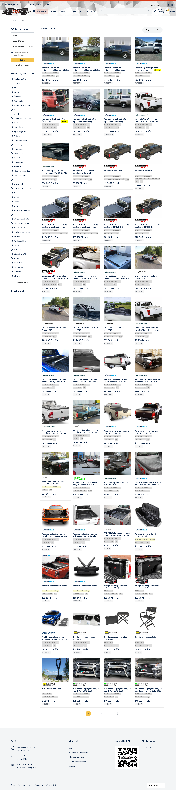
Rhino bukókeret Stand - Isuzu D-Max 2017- (54, 330)
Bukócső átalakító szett (20, 105)
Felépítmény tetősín (19, 144)
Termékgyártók (17, 291)
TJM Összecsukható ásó (51, 691)
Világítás (15, 276)
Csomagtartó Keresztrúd (21, 118)
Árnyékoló (16, 96)
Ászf (46, 788)
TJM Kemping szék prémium (146, 640)
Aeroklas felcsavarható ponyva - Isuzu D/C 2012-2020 (117, 433)
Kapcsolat (72, 769)
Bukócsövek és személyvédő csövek (22, 111)
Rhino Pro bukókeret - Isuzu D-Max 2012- (116, 330)
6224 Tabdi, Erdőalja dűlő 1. (12, 4)
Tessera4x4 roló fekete (144, 171)
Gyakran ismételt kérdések (77, 764)
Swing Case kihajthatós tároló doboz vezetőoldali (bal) (147, 589)
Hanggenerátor (18, 162)
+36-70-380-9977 (23, 753)
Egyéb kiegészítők (19, 131)
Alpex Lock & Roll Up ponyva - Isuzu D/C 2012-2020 (54, 484)
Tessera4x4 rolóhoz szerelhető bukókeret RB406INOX (116, 226)
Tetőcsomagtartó (18, 267)
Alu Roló (15, 92)
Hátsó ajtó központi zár (21, 171)
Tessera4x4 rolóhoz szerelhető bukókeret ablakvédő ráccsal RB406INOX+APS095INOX (54, 226)
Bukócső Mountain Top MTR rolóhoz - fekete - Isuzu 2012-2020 (85, 278)
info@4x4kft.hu (22, 762)
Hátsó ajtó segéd (18, 175)
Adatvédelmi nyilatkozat (76, 760)
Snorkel (15, 258)
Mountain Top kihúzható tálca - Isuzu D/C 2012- (117, 485)
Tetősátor (16, 271)
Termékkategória (18, 73)
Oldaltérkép (52, 788)
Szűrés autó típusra (19, 29)
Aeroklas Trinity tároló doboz (85, 588)
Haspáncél (16, 166)
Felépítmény (16, 136)
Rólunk (71, 751)
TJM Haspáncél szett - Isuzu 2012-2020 (84, 641)
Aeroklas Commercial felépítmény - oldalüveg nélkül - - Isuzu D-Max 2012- (55, 69)
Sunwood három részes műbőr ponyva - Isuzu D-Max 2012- (85, 485)
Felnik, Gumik (17, 149)
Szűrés (21, 20)
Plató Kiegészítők (18, 228)
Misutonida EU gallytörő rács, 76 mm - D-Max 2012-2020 (116, 692)
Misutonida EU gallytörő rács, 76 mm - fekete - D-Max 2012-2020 (147, 692)
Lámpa (15, 201)
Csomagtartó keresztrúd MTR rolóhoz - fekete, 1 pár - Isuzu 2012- (85, 382)
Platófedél (16, 236)
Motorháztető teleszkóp (20, 210)
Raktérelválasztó (18, 250)
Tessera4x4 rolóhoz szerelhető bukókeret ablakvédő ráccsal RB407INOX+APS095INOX (85, 226)
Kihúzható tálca (17, 184)
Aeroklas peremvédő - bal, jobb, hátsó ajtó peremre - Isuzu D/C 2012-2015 (148, 485)
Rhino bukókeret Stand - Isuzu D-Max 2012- (147, 278)
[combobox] (157, 5)
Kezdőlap (14, 20)
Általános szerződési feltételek (78, 755)
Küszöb (15, 197)
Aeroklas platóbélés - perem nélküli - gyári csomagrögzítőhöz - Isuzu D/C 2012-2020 (54, 537)
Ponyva (15, 245)
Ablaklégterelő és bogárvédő (18, 81)
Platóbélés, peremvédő (20, 232)
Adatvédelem (39, 788)
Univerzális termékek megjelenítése (19, 53)
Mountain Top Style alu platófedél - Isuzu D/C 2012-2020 (54, 433)
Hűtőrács (15, 180)
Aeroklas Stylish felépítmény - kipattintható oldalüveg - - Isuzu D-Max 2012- (85, 120)
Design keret (17, 127)
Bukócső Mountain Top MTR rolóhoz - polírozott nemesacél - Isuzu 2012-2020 (117, 278)
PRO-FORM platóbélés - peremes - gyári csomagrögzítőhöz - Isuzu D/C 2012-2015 (117, 536)
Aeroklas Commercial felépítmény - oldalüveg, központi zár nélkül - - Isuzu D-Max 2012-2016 (117, 69)
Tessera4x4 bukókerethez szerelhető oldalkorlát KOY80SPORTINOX (83, 172)
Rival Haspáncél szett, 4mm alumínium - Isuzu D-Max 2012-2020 (54, 641)
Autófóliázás (17, 101)
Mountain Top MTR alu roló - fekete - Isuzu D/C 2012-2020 (54, 172)
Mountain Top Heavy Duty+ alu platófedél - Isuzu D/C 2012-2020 (148, 382)
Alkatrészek (16, 88)
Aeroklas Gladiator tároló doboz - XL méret (145, 537)
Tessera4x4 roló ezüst (113, 171)
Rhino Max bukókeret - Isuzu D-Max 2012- (85, 330)
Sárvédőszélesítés (18, 254)
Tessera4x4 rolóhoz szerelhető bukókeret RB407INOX (147, 226)
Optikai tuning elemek (20, 223)
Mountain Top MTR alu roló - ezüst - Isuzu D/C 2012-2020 (147, 120)
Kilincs (14, 193)
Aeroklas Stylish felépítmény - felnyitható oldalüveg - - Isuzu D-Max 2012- (148, 69)
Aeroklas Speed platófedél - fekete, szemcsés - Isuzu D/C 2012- (115, 382)
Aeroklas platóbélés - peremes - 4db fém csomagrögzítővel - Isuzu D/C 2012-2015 (86, 537)
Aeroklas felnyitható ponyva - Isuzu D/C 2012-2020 (147, 433)
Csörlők (15, 123)
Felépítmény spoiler (19, 140)
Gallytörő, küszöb (19, 153)
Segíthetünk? (39, 4)
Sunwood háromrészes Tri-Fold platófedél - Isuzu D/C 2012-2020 (85, 432)
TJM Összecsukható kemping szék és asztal (115, 641)
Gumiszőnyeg (17, 158)
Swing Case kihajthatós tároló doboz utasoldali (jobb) (116, 589)
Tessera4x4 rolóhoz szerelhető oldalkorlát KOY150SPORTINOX (55, 278)
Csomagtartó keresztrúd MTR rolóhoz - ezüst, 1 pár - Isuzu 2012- (54, 382)
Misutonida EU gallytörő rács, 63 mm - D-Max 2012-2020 (85, 692)
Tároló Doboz (17, 263)
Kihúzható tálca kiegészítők (22, 188)
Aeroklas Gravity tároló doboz (54, 588)
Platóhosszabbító (18, 241)
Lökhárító (15, 206)
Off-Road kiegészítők (20, 219)
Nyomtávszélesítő (18, 215)
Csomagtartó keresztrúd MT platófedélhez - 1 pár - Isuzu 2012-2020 (146, 330)
